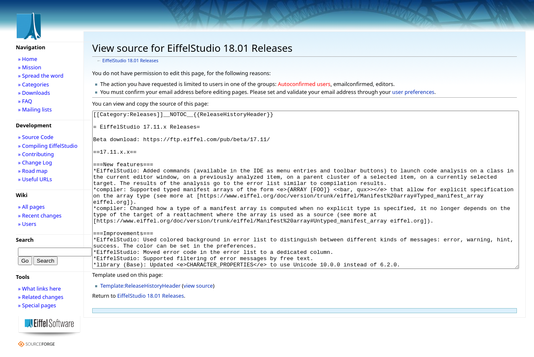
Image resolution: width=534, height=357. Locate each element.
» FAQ (25, 101)
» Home (27, 59)
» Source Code (35, 137)
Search (25, 239)
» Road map (33, 171)
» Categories (33, 84)
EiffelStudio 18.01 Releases (130, 60)
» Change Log (35, 162)
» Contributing (36, 154)
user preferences (413, 92)
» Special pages (37, 305)
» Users (27, 224)
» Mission (29, 67)
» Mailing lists (35, 109)
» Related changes (40, 297)
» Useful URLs (35, 179)
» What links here (39, 288)
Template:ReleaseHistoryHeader (140, 317)
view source (198, 317)
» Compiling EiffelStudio (48, 145)
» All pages (31, 206)
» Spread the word (40, 75)
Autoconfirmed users (304, 84)
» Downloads (34, 92)
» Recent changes (40, 215)
